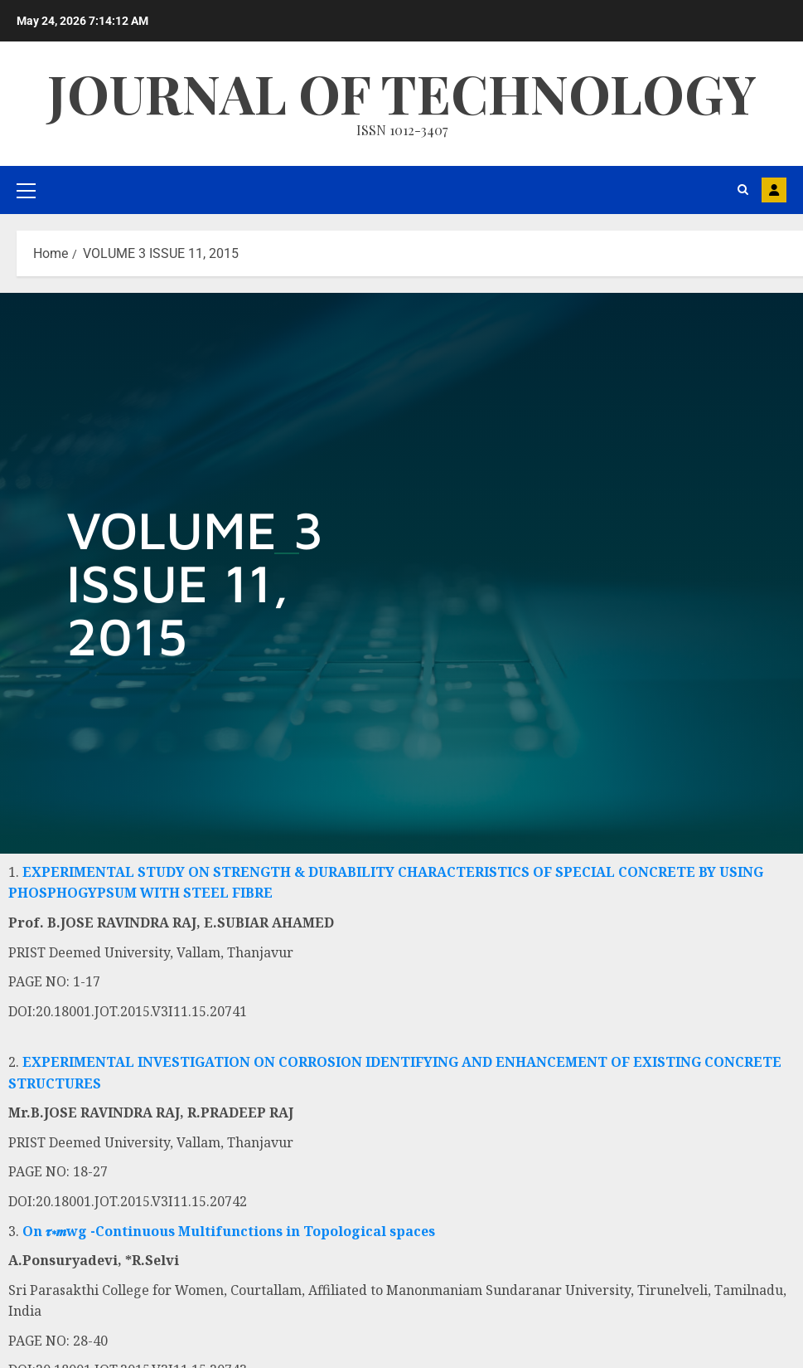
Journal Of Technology (402, 92)
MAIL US (774, 190)
